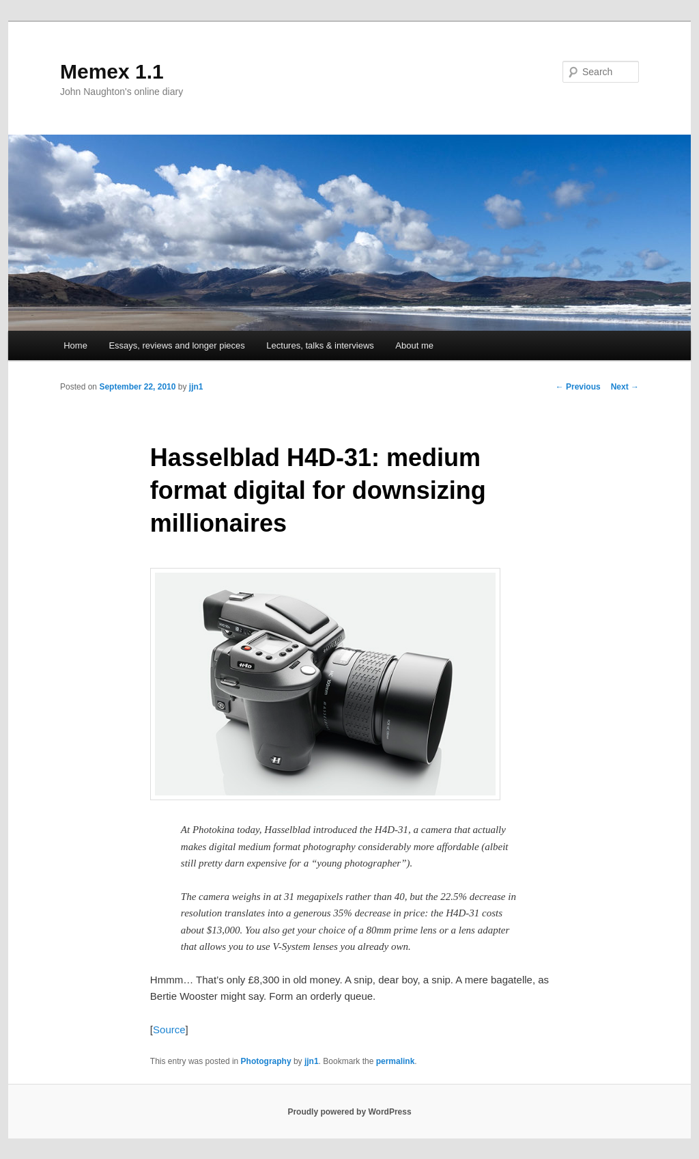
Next (625, 387)
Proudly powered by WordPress (349, 1112)
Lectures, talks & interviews (320, 345)
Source (169, 1029)
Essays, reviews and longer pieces (176, 345)
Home (75, 345)
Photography (266, 1061)
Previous (578, 387)
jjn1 (196, 387)
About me (414, 345)
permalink (395, 1061)
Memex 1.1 (112, 71)
